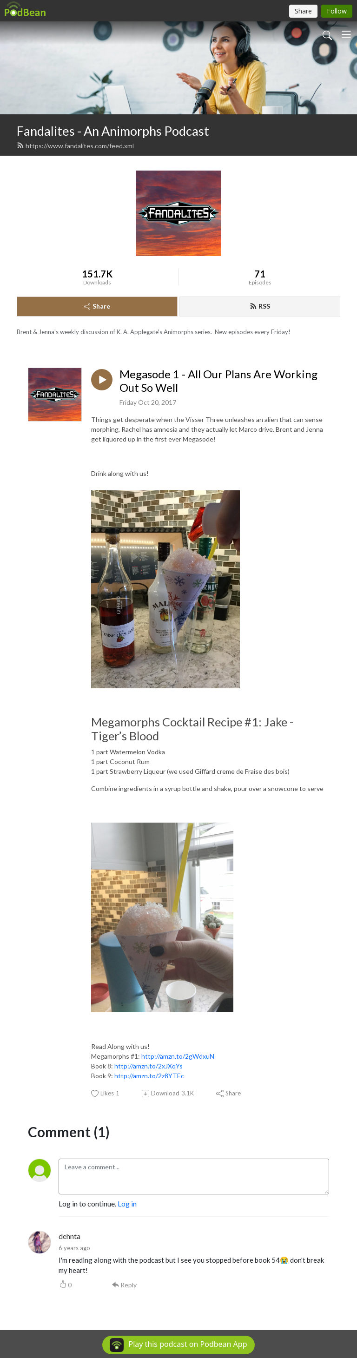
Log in (127, 1203)
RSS (260, 306)
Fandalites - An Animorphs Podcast (113, 130)
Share (97, 306)
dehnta (69, 1236)
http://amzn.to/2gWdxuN (177, 1056)
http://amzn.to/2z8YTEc (149, 1076)
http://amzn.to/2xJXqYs (148, 1066)
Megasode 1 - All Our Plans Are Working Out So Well (218, 381)
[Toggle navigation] (346, 34)
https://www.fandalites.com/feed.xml (75, 146)
